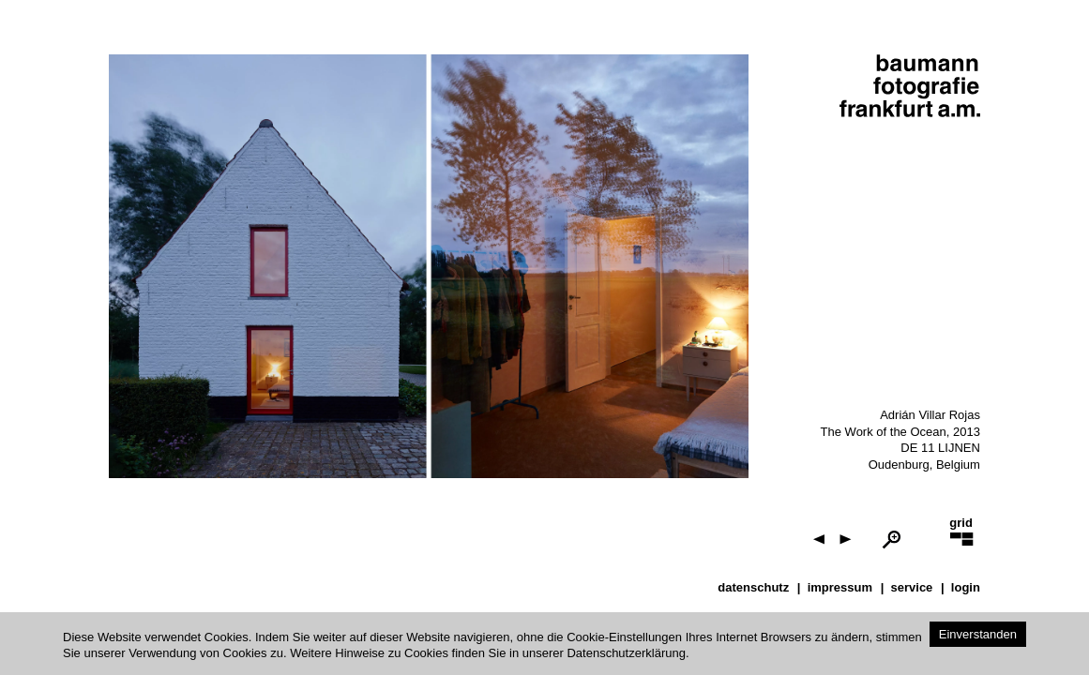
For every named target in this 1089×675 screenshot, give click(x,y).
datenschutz (753, 587)
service (912, 587)
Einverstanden (978, 634)
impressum (840, 587)
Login (965, 587)
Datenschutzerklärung (626, 653)
